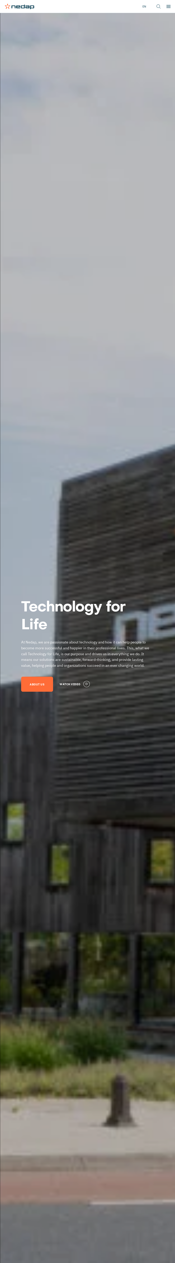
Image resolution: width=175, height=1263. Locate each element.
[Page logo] (19, 6)
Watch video (75, 684)
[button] (158, 6)
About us (37, 684)
